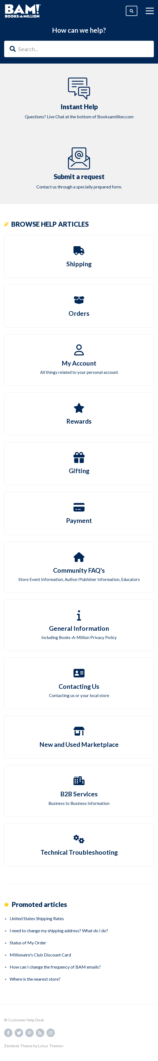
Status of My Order (28, 942)
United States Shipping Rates (37, 918)
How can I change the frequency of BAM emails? (55, 966)
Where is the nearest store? (35, 979)
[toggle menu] (150, 11)
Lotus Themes (50, 1045)
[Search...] (79, 49)
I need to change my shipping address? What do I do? (59, 930)
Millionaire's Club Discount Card (40, 954)
